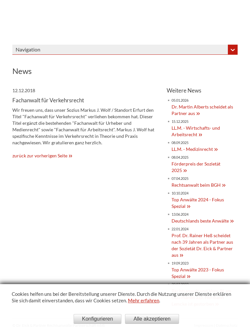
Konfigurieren (97, 319)
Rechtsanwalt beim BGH (196, 185)
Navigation (28, 49)
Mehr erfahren (143, 300)
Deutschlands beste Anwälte (200, 221)
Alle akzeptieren (152, 319)
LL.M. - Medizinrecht (192, 149)
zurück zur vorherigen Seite (39, 155)
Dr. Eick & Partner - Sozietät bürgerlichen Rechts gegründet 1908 (192, 22)
